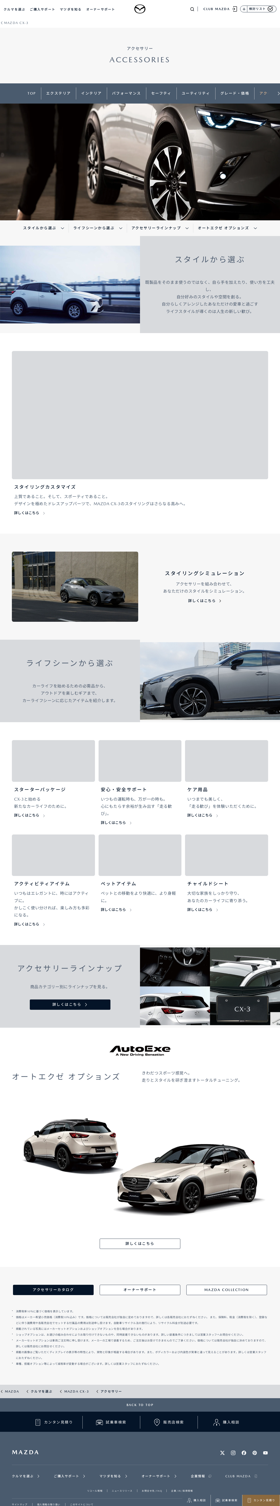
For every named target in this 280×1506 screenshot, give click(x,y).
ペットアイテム (119, 883)
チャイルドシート (208, 883)
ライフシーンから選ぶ (94, 228)
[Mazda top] (140, 8)
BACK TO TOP (140, 1405)
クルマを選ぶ (14, 9)
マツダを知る (71, 9)
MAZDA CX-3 (16, 23)
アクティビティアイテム (42, 883)
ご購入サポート (42, 9)
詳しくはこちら (26, 513)
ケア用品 (197, 789)
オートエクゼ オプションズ (223, 228)
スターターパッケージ (40, 789)
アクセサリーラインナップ (156, 228)
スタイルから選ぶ (39, 228)
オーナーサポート (100, 9)
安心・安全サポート (124, 789)
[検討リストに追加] (243, 9)
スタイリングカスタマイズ (45, 487)
